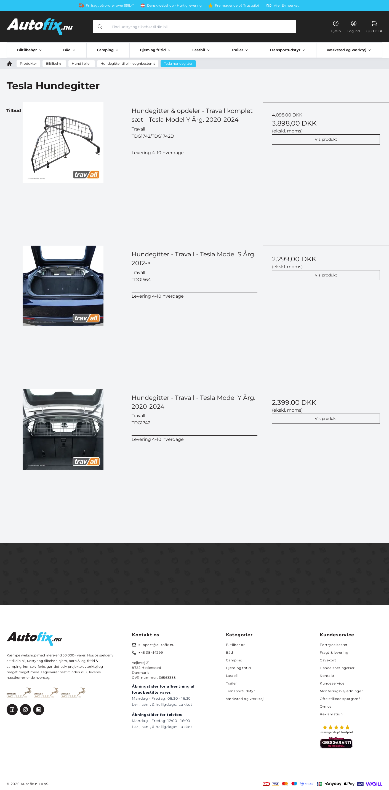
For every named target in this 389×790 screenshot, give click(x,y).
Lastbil (232, 676)
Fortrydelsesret (334, 645)
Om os (326, 706)
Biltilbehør (235, 645)
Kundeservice (332, 683)
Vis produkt (326, 139)
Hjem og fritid (238, 668)
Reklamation (331, 714)
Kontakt (327, 676)
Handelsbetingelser (337, 668)
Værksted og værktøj (245, 699)
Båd (229, 652)
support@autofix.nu (156, 645)
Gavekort (328, 660)
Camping (234, 660)
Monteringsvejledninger (341, 691)
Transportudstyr (240, 691)
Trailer (231, 683)
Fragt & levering (334, 652)
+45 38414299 (150, 652)
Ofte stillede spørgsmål (341, 699)
